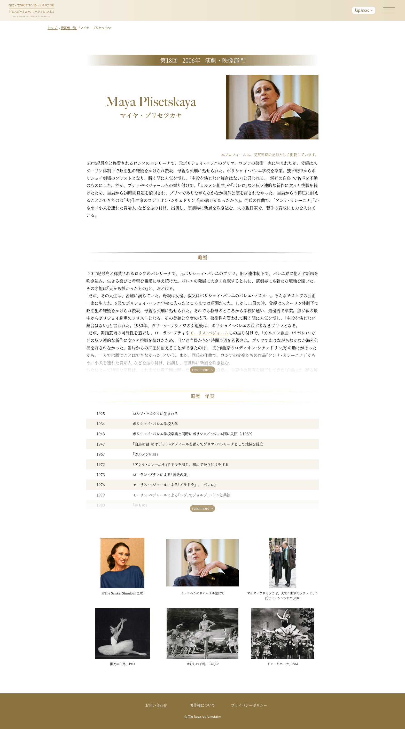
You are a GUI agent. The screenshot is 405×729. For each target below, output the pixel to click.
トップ (53, 28)
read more (200, 369)
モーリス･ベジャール (209, 333)
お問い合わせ (156, 705)
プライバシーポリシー (249, 705)
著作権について (202, 705)
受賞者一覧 (69, 28)
